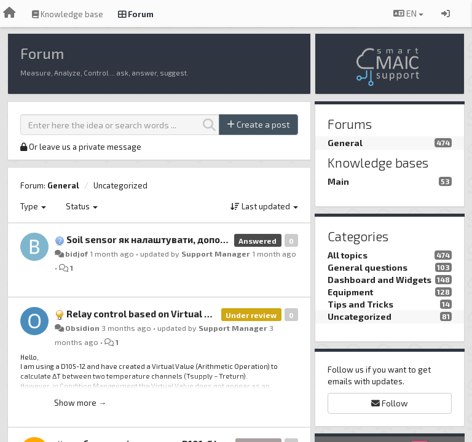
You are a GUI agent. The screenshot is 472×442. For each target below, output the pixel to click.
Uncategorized (120, 185)
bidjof (76, 253)
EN (408, 13)
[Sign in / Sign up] (446, 13)
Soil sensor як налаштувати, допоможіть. (161, 239)
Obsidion (82, 328)
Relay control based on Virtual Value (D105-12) (170, 313)
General (63, 185)
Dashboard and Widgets (379, 279)
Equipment (350, 292)
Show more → (80, 403)
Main (338, 181)
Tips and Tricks (360, 304)
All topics (348, 255)
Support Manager (215, 253)
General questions (367, 267)
